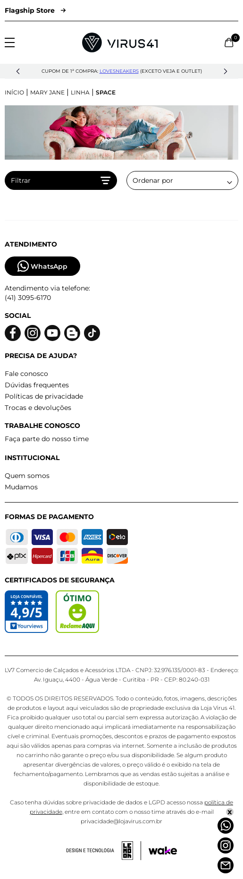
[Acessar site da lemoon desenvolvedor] (104, 850)
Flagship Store (35, 10)
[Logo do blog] (72, 333)
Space (106, 92)
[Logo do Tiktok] (92, 333)
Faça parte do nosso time (47, 439)
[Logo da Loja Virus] (120, 42)
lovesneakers (119, 71)
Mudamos (21, 487)
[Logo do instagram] (33, 333)
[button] (18, 71)
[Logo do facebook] (13, 333)
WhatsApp (42, 266)
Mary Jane (47, 92)
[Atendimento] (226, 865)
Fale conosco (26, 373)
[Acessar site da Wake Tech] (163, 850)
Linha (80, 92)
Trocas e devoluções (38, 407)
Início (14, 92)
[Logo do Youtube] (52, 333)
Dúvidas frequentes (37, 385)
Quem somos (27, 475)
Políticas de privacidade (44, 396)
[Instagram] (226, 845)
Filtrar (61, 180)
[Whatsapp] (226, 826)
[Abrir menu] (10, 42)
